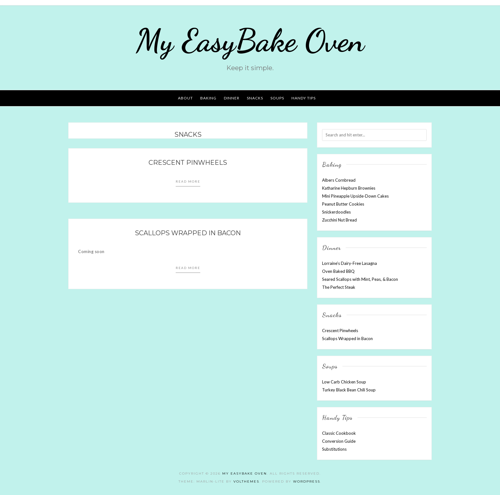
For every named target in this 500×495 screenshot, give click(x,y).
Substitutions (334, 449)
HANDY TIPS (303, 98)
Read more (188, 181)
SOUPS (277, 98)
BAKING (208, 98)
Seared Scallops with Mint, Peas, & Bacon (360, 279)
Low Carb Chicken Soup (344, 381)
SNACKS (255, 98)
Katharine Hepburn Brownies (348, 188)
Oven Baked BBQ (338, 271)
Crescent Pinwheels (188, 162)
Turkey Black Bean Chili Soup (349, 389)
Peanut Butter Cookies (343, 204)
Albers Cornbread (339, 180)
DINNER (231, 98)
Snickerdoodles (336, 212)
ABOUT (185, 98)
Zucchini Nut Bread (339, 219)
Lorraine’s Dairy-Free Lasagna (349, 263)
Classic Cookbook (339, 433)
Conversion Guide (339, 441)
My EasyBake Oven (250, 40)
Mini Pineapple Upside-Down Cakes (355, 196)
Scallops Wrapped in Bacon (188, 233)
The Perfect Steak (338, 287)
